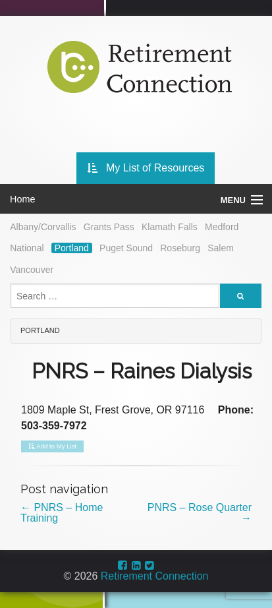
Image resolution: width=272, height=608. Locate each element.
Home (22, 199)
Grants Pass (109, 227)
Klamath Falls (170, 227)
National (26, 248)
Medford (221, 227)
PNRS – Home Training (61, 513)
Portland (72, 248)
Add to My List (52, 446)
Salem (220, 248)
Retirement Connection (155, 576)
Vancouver (31, 269)
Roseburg (180, 248)
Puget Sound (126, 248)
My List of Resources (146, 167)
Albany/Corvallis (43, 227)
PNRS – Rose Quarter (200, 513)
